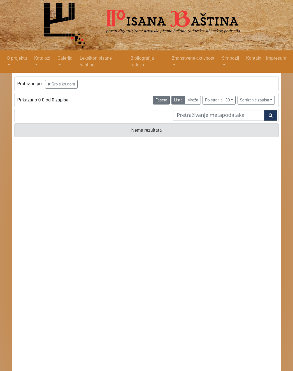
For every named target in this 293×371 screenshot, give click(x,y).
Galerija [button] (65, 58)
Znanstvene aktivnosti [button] (194, 58)
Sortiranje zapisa (254, 100)
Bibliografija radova (142, 61)
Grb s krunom (61, 84)
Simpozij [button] (230, 58)
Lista (178, 100)
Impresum (276, 58)
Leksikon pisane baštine (96, 61)
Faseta (161, 100)
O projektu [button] (17, 58)
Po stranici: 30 (217, 100)
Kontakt (254, 58)
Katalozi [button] (42, 58)
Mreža (192, 100)
